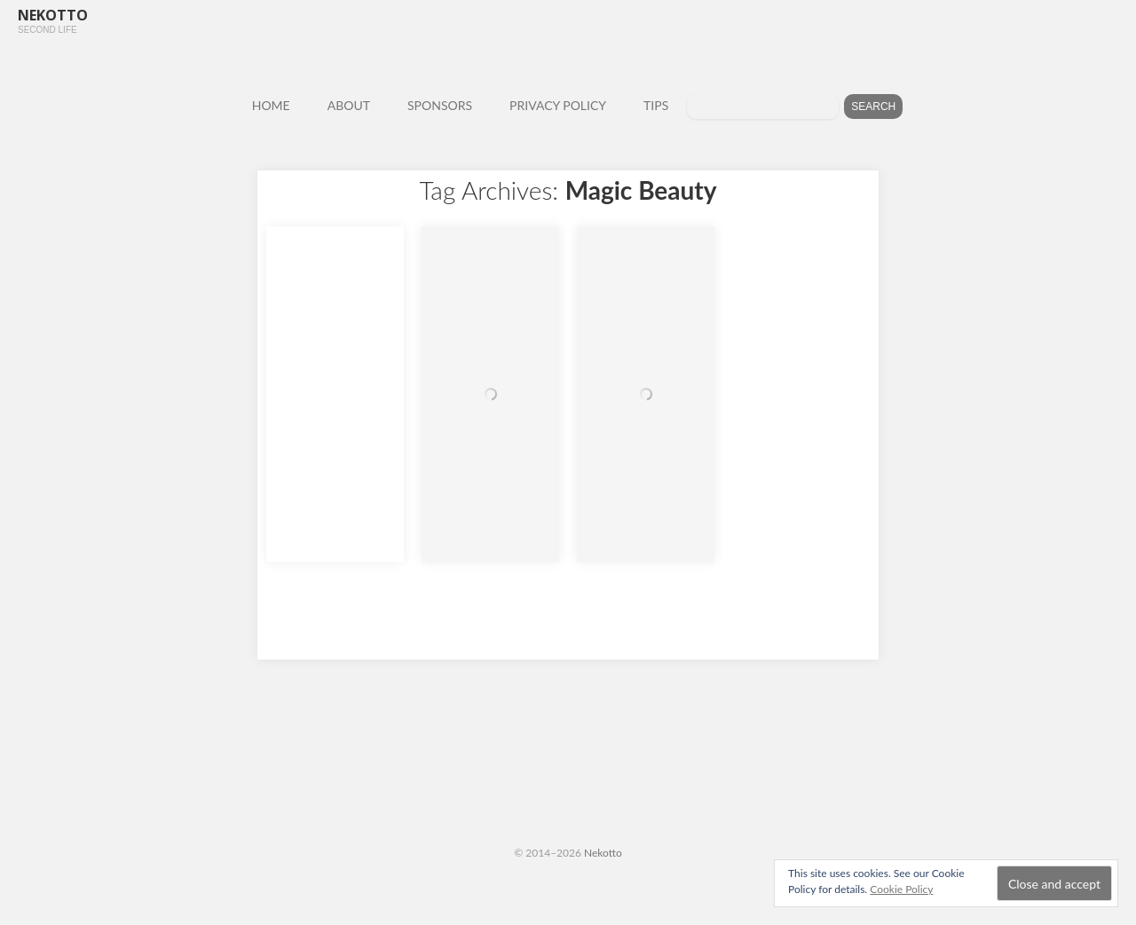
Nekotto (603, 852)
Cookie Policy (901, 889)
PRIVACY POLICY (557, 105)
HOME (271, 105)
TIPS (655, 105)
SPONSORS (439, 105)
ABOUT (348, 105)
